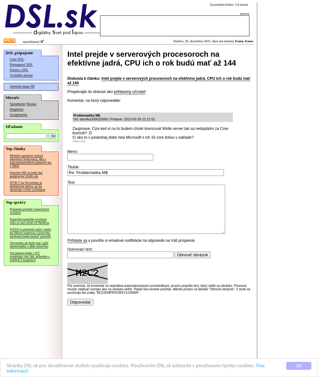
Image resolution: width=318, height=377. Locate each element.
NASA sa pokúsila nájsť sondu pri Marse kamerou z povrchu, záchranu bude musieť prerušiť (30, 233)
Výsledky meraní (21, 75)
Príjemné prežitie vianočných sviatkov (29, 210)
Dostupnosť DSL (21, 64)
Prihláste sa (77, 250)
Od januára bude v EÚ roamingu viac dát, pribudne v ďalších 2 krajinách (30, 256)
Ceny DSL (17, 59)
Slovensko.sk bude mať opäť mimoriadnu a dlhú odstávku (29, 244)
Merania (31, 104)
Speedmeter (18, 104)
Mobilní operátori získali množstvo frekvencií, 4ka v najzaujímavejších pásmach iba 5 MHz (31, 161)
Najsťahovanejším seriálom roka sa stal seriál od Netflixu (29, 221)
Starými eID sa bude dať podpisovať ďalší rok (26, 174)
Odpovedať (79, 141)
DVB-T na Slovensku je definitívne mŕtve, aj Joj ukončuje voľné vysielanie (27, 186)
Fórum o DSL (19, 70)
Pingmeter (17, 109)
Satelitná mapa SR (22, 86)
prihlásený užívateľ (129, 92)
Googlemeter (18, 114)
